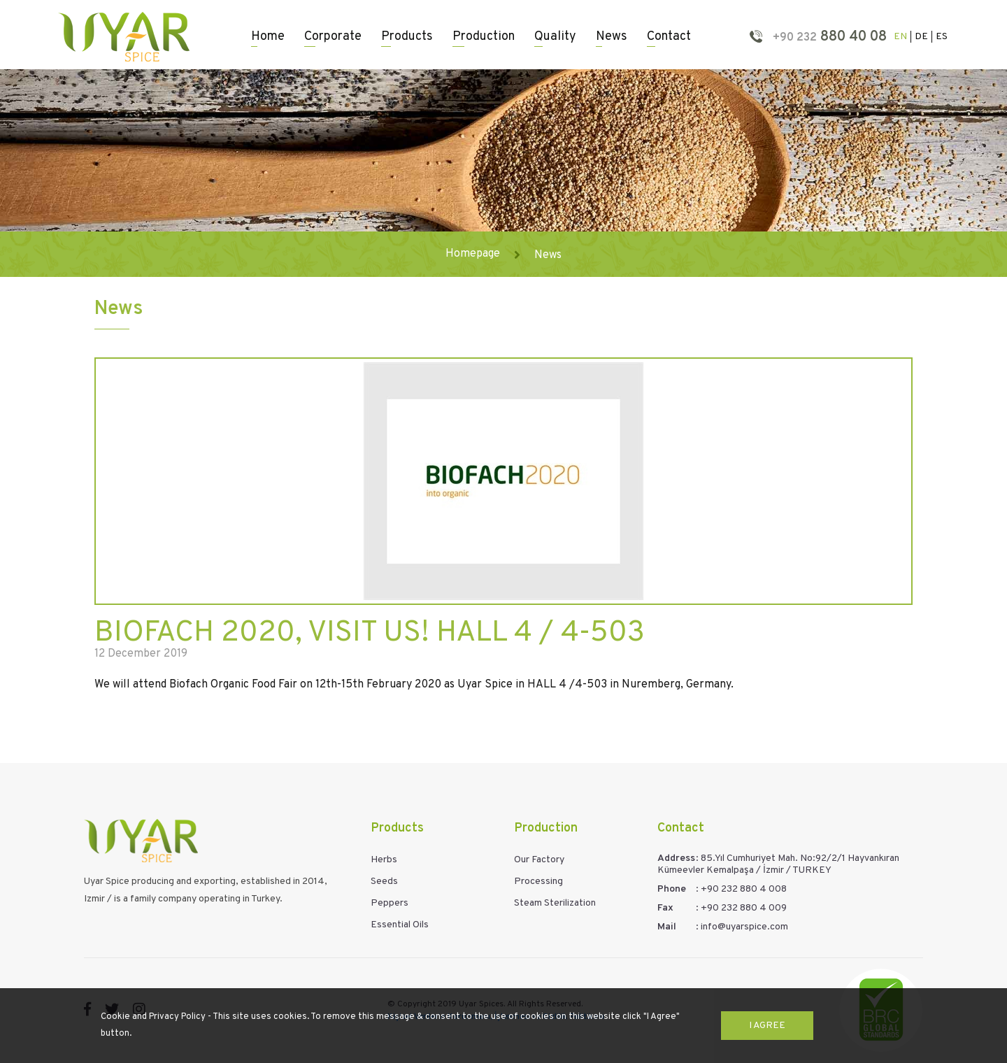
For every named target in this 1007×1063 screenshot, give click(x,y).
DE (921, 37)
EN (900, 37)
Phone (671, 889)
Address (676, 858)
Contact (669, 37)
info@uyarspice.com (744, 927)
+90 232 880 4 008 (744, 889)
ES (942, 37)
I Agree (767, 1026)
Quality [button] (555, 37)
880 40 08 (828, 37)
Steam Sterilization (555, 903)
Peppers (389, 903)
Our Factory (539, 860)
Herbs (384, 860)
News (611, 37)
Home (268, 37)
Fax (665, 908)
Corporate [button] (333, 37)
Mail (666, 927)
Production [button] (483, 37)
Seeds (384, 881)
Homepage (472, 254)
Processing (538, 881)
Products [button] (407, 37)
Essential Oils (400, 925)
